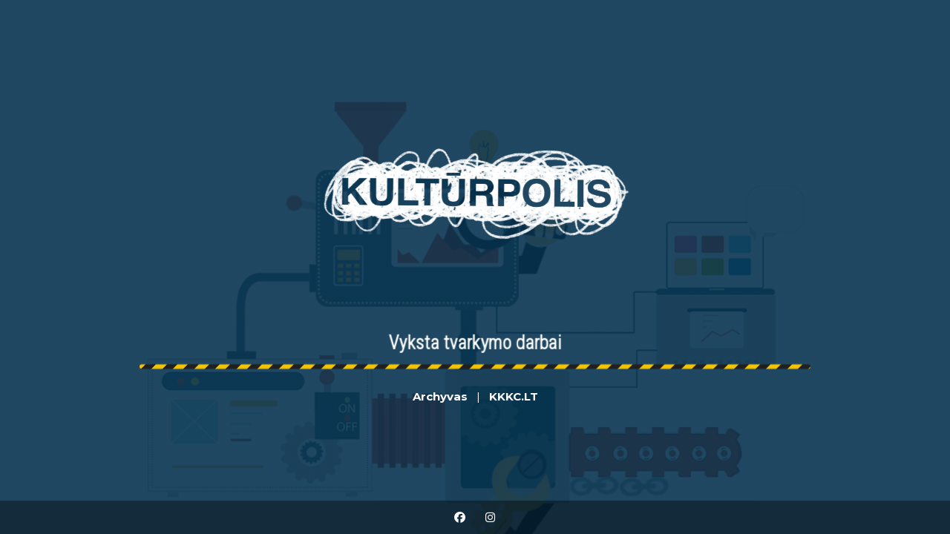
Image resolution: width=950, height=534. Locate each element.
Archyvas (440, 396)
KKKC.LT (513, 396)
